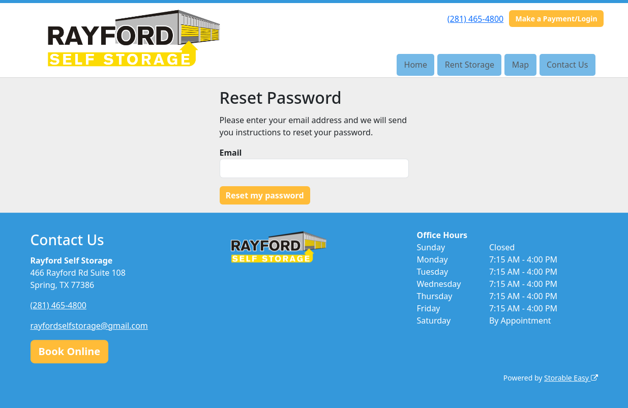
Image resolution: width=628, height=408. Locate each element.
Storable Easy (570, 378)
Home (416, 64)
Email (231, 152)
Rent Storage (469, 64)
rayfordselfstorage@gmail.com (89, 325)
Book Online (70, 351)
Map (520, 64)
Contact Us (567, 64)
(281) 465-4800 (475, 18)
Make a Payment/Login (556, 18)
